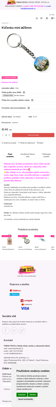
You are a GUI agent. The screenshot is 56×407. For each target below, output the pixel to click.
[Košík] (52, 18)
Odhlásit (7, 389)
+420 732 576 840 (36, 6)
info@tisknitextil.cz (28, 8)
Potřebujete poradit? (46, 155)
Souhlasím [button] (22, 395)
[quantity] (6, 135)
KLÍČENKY (5, 23)
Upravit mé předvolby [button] (25, 399)
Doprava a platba (19, 284)
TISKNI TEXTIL (21, 2)
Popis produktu (10, 155)
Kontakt (8, 340)
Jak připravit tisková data (28, 155)
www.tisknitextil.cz (15, 348)
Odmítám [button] (33, 395)
